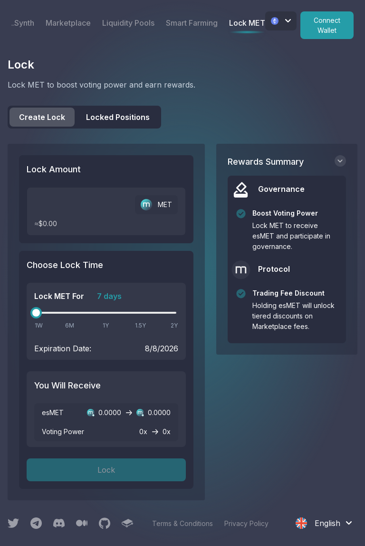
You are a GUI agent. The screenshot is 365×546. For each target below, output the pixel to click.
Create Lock (42, 117)
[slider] (36, 312)
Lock (106, 470)
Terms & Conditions (182, 523)
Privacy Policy (246, 523)
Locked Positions (118, 117)
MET (156, 204)
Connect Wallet (327, 25)
